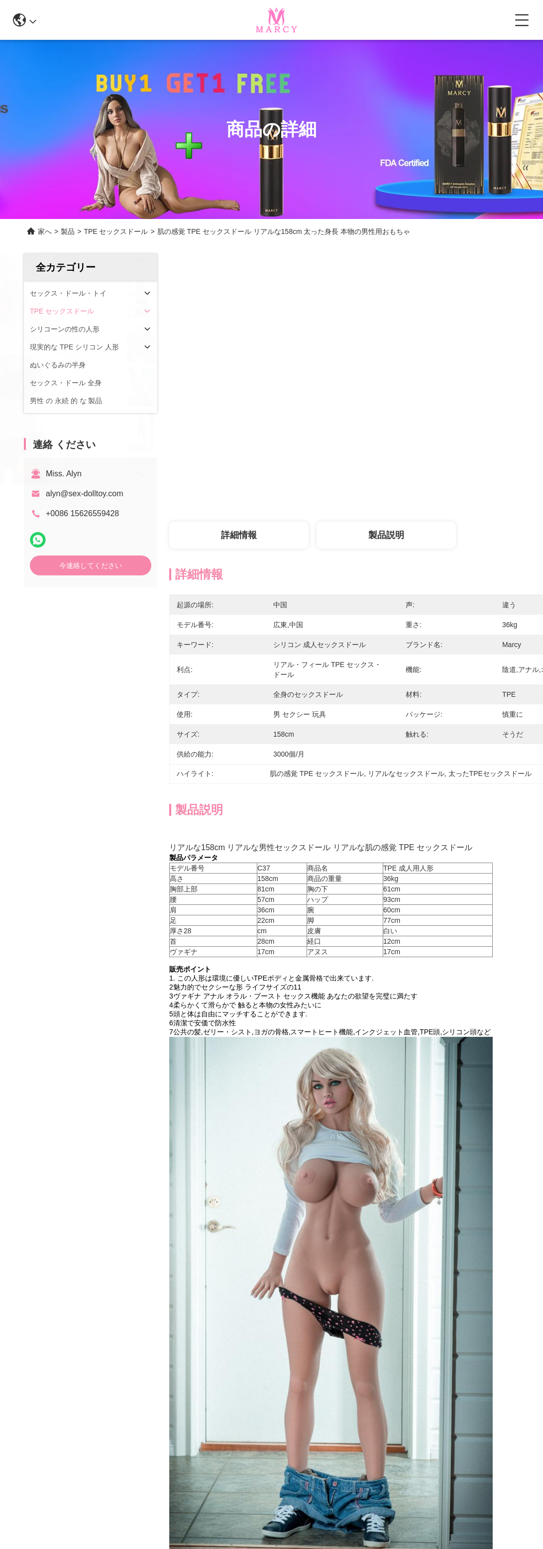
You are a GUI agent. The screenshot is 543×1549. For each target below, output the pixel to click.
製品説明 (386, 535)
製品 (68, 231)
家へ (45, 231)
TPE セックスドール (116, 231)
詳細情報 (239, 535)
